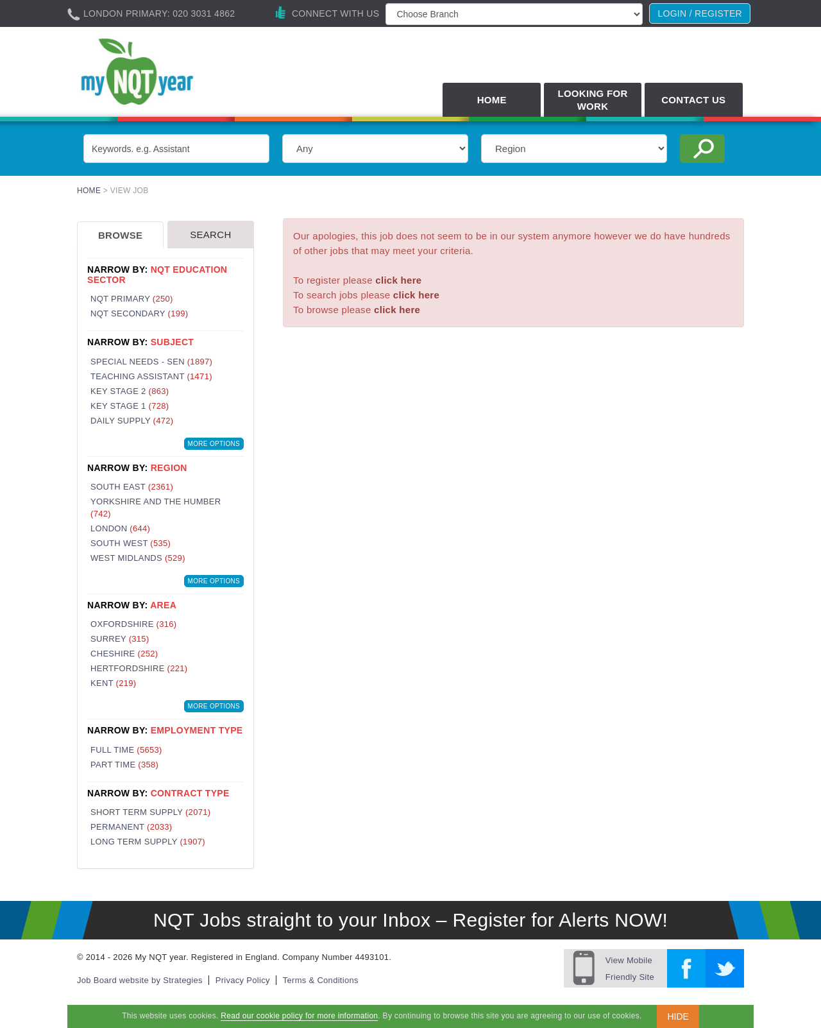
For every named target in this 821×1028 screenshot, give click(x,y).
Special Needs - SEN (151, 361)
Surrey (119, 639)
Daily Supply (131, 420)
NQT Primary (131, 299)
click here (398, 280)
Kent (113, 683)
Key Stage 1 (129, 406)
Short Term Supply (150, 812)
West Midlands (137, 558)
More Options (214, 443)
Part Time (124, 764)
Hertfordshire (138, 668)
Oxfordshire (133, 624)
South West (130, 543)
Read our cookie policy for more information (299, 1015)
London (120, 528)
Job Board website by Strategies (140, 980)
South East (131, 487)
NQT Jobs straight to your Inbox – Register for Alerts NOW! (410, 919)
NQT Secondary (139, 313)
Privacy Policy (243, 980)
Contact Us (693, 99)
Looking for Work (592, 100)
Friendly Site (629, 967)
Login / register (699, 13)
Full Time (126, 750)
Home (492, 99)
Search (210, 234)
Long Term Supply (147, 841)
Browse (120, 235)
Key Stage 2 (129, 391)
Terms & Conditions (321, 980)
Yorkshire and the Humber (155, 507)
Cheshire (124, 653)
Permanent (131, 827)
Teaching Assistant (151, 376)
